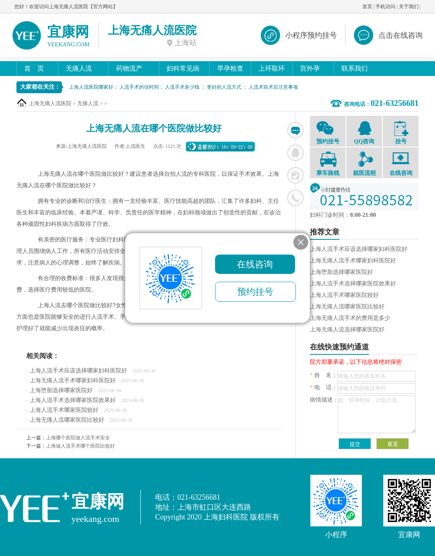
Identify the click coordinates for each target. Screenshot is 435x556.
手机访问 (385, 6)
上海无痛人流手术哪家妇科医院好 (73, 380)
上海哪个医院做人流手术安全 (78, 438)
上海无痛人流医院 (50, 103)
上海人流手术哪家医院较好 (64, 410)
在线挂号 (295, 175)
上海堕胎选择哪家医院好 (61, 390)
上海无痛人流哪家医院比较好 (67, 420)
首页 (367, 6)
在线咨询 (295, 130)
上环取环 (272, 68)
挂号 (401, 133)
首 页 (34, 68)
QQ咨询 (364, 132)
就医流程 (364, 164)
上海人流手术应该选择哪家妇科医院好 (78, 371)
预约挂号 (328, 132)
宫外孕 (310, 68)
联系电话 (295, 198)
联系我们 (354, 68)
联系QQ (295, 153)
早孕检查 (230, 68)
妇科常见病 (183, 68)
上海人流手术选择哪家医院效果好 (73, 400)
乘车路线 (328, 164)
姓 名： (323, 375)
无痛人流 (79, 68)
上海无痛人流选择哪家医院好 (347, 329)
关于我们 (409, 6)
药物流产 (129, 68)
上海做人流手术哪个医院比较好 (80, 446)
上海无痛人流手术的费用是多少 (350, 318)
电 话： (323, 387)
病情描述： (324, 400)
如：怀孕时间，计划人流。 (377, 414)
